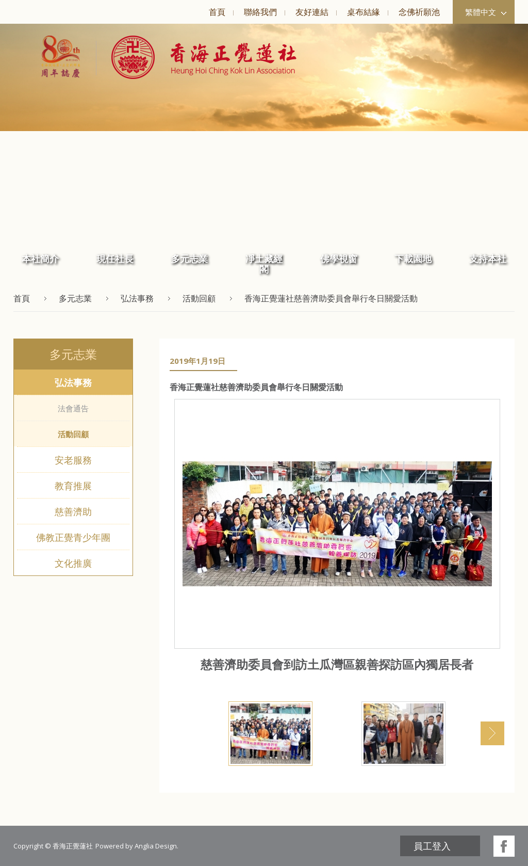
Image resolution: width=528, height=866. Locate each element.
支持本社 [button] (487, 258)
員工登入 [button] (432, 846)
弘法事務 (73, 382)
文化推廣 (73, 563)
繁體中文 (485, 12)
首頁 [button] (217, 12)
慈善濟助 (73, 511)
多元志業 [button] (189, 258)
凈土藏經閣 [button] (264, 263)
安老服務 (73, 460)
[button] (196, 57)
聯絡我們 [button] (260, 12)
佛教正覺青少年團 (73, 537)
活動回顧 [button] (199, 298)
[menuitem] (217, 12)
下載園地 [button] (413, 258)
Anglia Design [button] (156, 846)
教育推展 (73, 485)
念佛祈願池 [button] (419, 12)
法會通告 (73, 408)
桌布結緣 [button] (363, 12)
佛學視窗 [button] (338, 258)
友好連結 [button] (311, 12)
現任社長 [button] (115, 258)
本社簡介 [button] (40, 258)
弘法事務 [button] (137, 298)
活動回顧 (73, 434)
